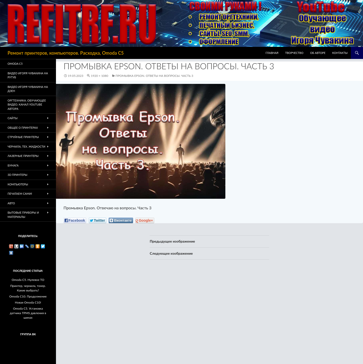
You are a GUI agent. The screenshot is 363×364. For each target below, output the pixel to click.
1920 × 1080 (99, 76)
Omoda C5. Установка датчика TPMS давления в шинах (28, 313)
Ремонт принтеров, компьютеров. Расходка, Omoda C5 (66, 53)
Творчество (294, 52)
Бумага (13, 165)
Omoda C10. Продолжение (28, 296)
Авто (11, 203)
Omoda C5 (15, 63)
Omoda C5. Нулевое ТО (28, 280)
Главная (272, 52)
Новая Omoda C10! (28, 302)
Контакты (340, 52)
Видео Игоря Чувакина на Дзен (28, 89)
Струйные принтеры (23, 137)
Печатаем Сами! (20, 193)
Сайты (13, 118)
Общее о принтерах (23, 127)
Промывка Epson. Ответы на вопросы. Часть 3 (154, 76)
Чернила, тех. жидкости (26, 146)
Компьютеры (18, 184)
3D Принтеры (17, 174)
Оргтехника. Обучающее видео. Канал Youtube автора (27, 104)
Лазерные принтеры (23, 155)
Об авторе (317, 52)
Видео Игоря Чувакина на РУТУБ (28, 75)
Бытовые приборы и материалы (23, 214)
